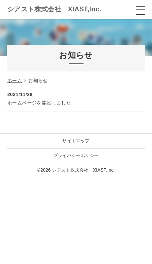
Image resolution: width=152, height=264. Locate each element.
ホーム (14, 80)
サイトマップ (75, 140)
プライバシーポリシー (76, 155)
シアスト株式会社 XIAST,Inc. (54, 9)
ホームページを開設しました (39, 103)
